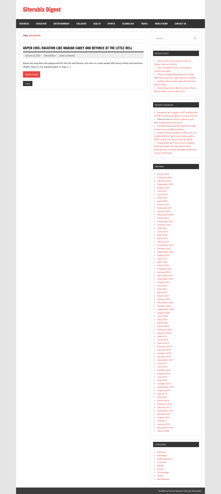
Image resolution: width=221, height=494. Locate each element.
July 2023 (162, 228)
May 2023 (162, 234)
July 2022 (162, 258)
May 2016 (162, 380)
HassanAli (162, 112)
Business (24, 23)
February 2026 (164, 177)
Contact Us (180, 23)
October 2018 (164, 353)
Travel (144, 23)
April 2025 (162, 201)
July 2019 (162, 336)
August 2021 (163, 282)
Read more (31, 74)
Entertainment (61, 23)
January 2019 (164, 349)
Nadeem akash (164, 132)
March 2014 (163, 400)
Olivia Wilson (50, 55)
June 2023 (162, 231)
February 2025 (164, 207)
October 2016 (164, 370)
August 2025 (163, 187)
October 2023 (164, 224)
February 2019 (164, 346)
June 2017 (162, 366)
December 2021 (165, 275)
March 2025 (163, 204)
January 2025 (164, 211)
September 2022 (165, 251)
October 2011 (164, 413)
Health (97, 23)
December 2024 (165, 214)
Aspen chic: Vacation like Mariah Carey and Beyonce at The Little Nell (77, 48)
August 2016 (163, 373)
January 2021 (164, 299)
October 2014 (164, 383)
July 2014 (162, 393)
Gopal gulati (163, 142)
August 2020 (163, 312)
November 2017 (165, 359)
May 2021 (162, 288)
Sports (111, 23)
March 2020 (163, 326)
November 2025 (165, 184)
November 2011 (165, 410)
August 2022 (163, 255)
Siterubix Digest (42, 9)
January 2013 (164, 407)
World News (161, 23)
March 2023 (163, 241)
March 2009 (163, 430)
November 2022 (165, 244)
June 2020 (162, 315)
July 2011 (162, 420)
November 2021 (165, 278)
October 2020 (164, 305)
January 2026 (164, 180)
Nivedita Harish (165, 125)
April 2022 (162, 261)
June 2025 (162, 194)
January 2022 (164, 272)
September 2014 (165, 386)
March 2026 (163, 174)
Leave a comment (67, 55)
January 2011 (164, 424)
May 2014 (162, 397)
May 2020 (162, 319)
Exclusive (81, 23)
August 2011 (163, 417)
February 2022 (164, 268)
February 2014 (164, 403)
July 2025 (162, 190)
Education (41, 23)
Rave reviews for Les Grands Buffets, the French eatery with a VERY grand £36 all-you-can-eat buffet (175, 136)
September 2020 (165, 309)
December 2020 (165, 302)
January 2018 (164, 356)
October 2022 (164, 248)
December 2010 (165, 427)
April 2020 (162, 322)
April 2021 (162, 292)
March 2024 (163, 217)
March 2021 (163, 295)
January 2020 (164, 332)
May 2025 (162, 197)
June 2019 (162, 339)
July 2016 (162, 376)
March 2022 (163, 265)
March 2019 (163, 342)
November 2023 (165, 221)
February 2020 (164, 329)
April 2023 (162, 238)
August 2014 (163, 390)
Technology (128, 23)
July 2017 (162, 363)
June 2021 (162, 285)
